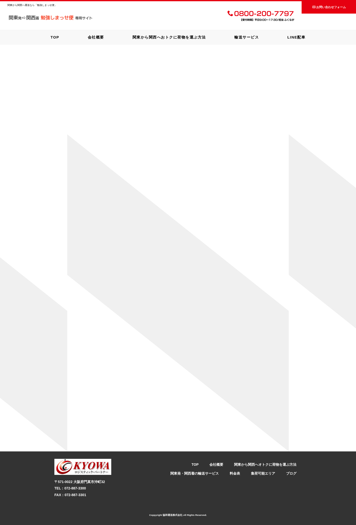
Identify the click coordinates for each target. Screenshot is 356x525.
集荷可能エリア (263, 473)
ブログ (291, 473)
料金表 (235, 473)
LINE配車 (296, 37)
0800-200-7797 (260, 14)
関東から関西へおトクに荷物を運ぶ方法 (169, 37)
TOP (55, 37)
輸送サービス (246, 37)
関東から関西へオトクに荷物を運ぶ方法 (265, 464)
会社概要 (96, 37)
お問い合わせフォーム (329, 7)
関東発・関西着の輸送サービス (194, 473)
